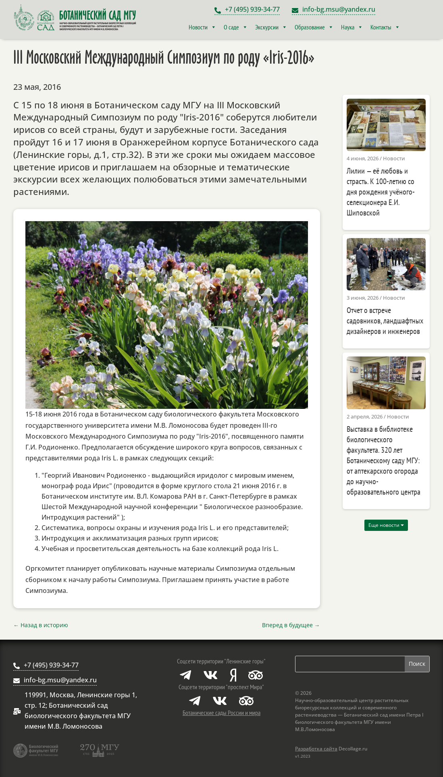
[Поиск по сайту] (350, 664)
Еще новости (386, 525)
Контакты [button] (385, 27)
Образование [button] (314, 27)
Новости (394, 158)
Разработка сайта (316, 748)
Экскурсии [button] (271, 27)
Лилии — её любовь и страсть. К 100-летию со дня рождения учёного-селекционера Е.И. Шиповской (381, 192)
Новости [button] (202, 27)
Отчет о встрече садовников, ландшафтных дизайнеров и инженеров (385, 320)
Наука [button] (352, 27)
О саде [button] (236, 27)
